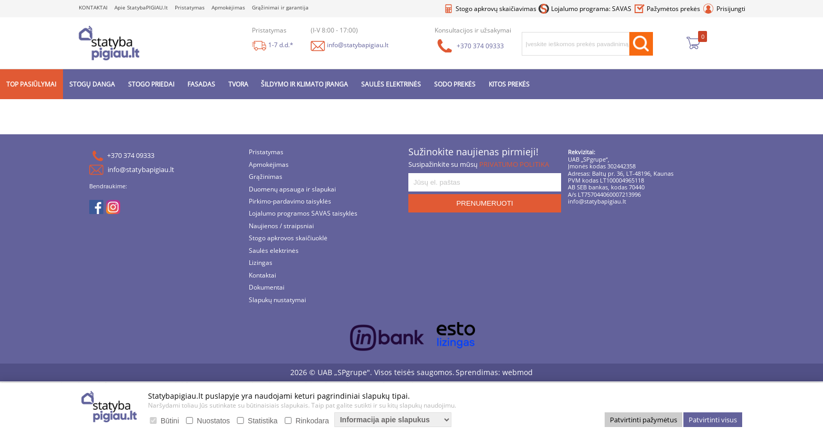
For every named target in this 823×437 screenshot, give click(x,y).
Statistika (263, 421)
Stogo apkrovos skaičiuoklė (288, 239)
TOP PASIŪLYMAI (31, 84)
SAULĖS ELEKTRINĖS (391, 84)
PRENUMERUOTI (484, 203)
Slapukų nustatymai (277, 300)
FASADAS (201, 84)
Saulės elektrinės (274, 251)
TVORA (238, 84)
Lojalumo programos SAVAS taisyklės (303, 214)
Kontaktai (262, 276)
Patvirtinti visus (713, 419)
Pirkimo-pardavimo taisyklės (290, 202)
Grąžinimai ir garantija (280, 7)
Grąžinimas (265, 177)
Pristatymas (190, 7)
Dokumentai (266, 288)
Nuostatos (213, 421)
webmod (517, 372)
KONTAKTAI (93, 7)
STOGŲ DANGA (92, 84)
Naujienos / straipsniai (281, 226)
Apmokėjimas (228, 7)
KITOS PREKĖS (509, 84)
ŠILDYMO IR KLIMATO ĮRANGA (304, 84)
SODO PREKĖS (455, 84)
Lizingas (260, 264)
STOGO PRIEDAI (151, 84)
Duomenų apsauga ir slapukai (292, 190)
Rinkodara (312, 421)
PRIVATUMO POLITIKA (514, 164)
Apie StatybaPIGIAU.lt (141, 7)
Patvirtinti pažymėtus (643, 419)
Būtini (170, 421)
